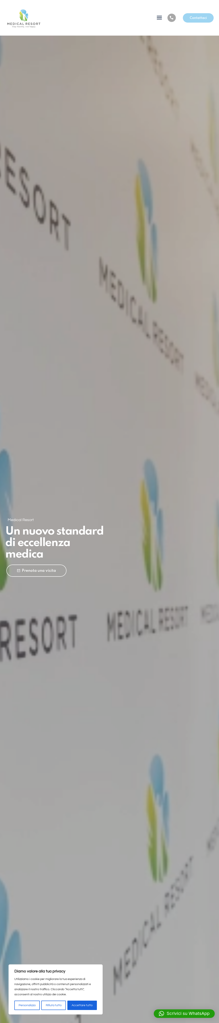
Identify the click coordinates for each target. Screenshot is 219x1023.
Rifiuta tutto (54, 1005)
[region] (56, 989)
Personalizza (27, 1005)
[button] (184, 1013)
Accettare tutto (82, 1005)
